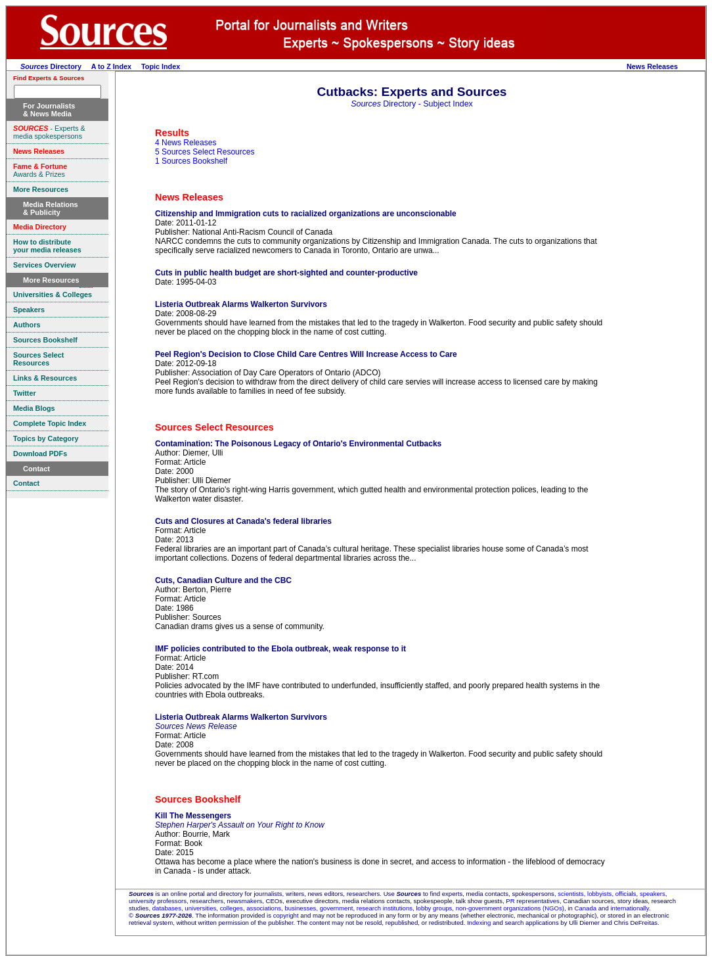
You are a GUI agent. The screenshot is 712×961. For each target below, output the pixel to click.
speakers (652, 893)
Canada (585, 908)
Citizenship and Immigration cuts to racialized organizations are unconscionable (305, 213)
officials (625, 893)
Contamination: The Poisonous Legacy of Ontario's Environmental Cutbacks (298, 443)
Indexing (479, 922)
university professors (158, 900)
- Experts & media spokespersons (49, 132)
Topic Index (160, 66)
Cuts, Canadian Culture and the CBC (223, 580)
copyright (286, 915)
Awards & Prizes (40, 170)
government (336, 908)
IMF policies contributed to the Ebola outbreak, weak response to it (280, 648)
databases (166, 908)
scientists (570, 893)
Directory (50, 66)
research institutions (384, 908)
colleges (231, 908)
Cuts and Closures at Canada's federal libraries (243, 521)
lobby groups (434, 908)
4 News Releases (185, 142)
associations (263, 908)
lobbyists (599, 893)
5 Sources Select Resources (204, 151)
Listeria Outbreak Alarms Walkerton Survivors (241, 304)
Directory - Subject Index (412, 103)
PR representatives (533, 900)
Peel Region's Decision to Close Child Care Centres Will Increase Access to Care (306, 354)
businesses (300, 908)
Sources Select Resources (214, 427)
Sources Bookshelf (197, 799)
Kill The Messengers (193, 815)
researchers (206, 900)
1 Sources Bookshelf (191, 161)
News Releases (652, 66)
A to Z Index (111, 66)
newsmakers (244, 900)
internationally (629, 908)
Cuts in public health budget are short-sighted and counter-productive (286, 272)
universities (200, 908)
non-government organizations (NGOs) (510, 908)
